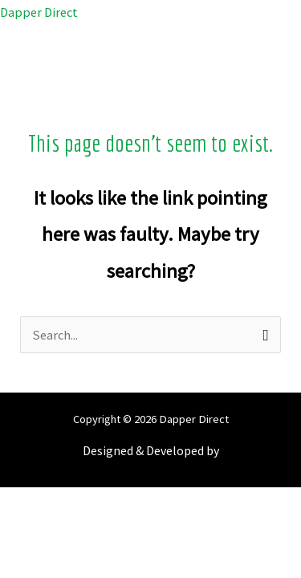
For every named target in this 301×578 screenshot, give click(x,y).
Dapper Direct (39, 12)
